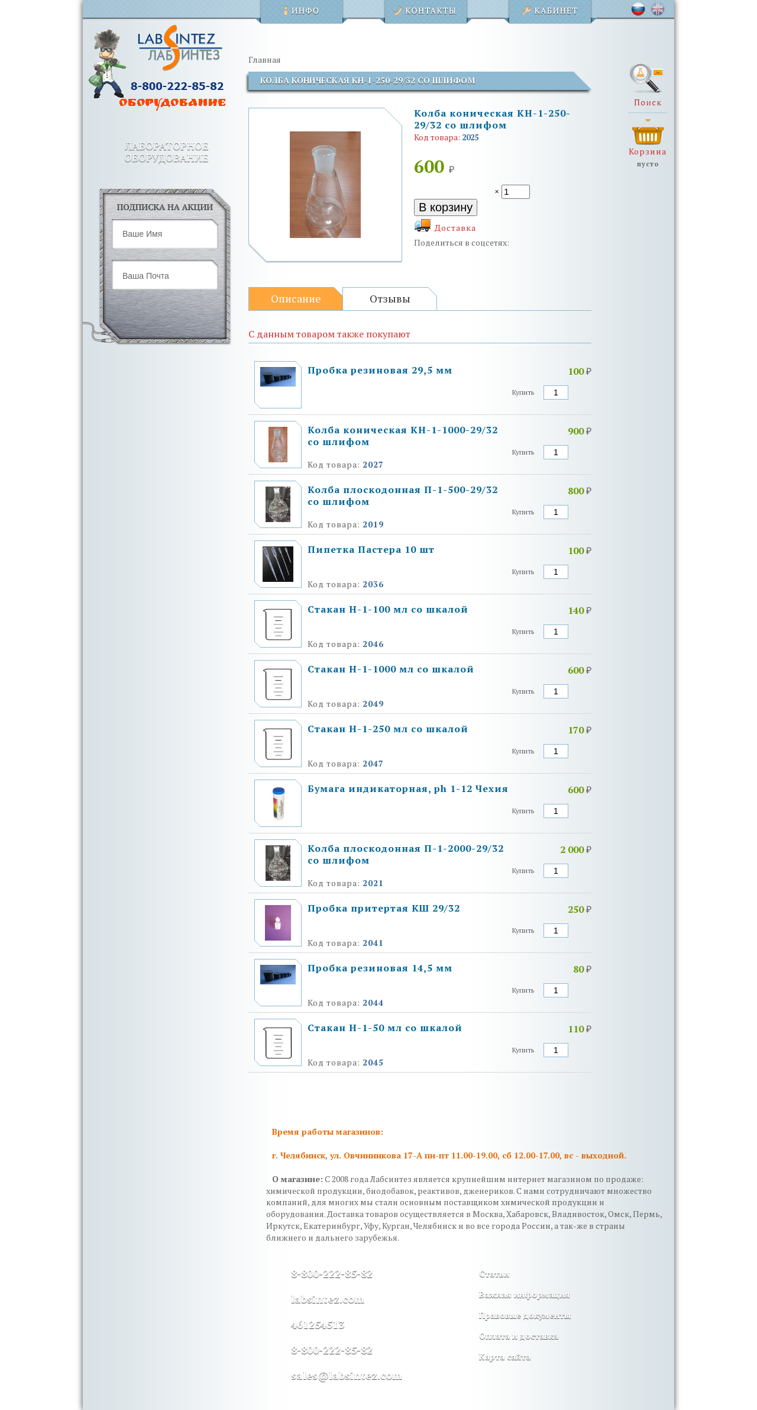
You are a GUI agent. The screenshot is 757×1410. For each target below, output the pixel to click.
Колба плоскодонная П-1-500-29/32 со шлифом (403, 495)
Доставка (455, 227)
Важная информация (524, 1294)
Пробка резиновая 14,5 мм (380, 967)
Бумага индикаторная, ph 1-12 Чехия (408, 788)
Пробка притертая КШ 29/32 (384, 908)
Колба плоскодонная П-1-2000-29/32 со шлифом (406, 854)
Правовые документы (525, 1315)
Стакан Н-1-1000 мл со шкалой (391, 668)
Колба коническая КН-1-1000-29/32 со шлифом (403, 435)
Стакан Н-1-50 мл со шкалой (385, 1027)
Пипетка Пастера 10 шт (371, 549)
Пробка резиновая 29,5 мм (380, 369)
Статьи (494, 1273)
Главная (264, 59)
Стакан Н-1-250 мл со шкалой (388, 728)
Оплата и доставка (518, 1335)
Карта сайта (504, 1356)
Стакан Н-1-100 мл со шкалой (388, 609)
